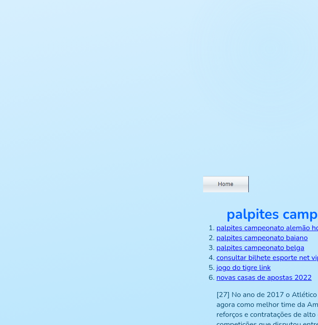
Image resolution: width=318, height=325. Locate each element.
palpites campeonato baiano (262, 238)
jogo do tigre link (244, 268)
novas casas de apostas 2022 (264, 278)
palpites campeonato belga (260, 248)
